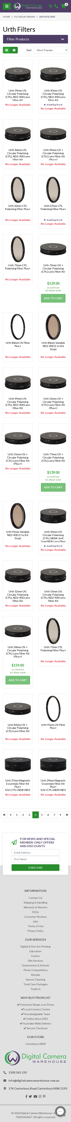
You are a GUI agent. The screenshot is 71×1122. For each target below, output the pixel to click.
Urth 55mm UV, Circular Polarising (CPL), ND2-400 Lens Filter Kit (53, 596)
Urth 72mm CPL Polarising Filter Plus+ (17, 267)
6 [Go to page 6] (48, 814)
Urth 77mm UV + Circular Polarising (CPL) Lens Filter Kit (53, 457)
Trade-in (35, 988)
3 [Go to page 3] (29, 814)
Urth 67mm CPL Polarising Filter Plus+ (53, 207)
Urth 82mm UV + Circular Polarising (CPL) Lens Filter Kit (18, 728)
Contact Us (35, 897)
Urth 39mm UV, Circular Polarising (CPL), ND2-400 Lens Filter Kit (17, 95)
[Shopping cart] (63, 6)
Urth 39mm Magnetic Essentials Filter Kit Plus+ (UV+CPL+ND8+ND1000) (53, 787)
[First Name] (35, 859)
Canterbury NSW (35, 1043)
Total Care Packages (35, 984)
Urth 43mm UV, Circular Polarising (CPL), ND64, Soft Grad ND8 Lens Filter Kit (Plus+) (53, 538)
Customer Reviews (35, 916)
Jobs (35, 921)
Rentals (35, 974)
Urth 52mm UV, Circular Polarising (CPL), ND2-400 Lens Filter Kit (17, 596)
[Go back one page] (11, 814)
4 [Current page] (35, 814)
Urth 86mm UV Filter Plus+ (18, 344)
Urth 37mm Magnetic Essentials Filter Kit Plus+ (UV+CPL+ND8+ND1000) (17, 787)
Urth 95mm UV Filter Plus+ (53, 726)
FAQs (35, 912)
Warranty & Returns (35, 907)
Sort (29, 50)
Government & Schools (35, 965)
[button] (35, 39)
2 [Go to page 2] (23, 814)
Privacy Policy (35, 930)
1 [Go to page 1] (17, 814)
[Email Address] (35, 852)
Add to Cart (53, 298)
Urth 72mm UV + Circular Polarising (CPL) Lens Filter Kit (53, 268)
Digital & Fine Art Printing (35, 946)
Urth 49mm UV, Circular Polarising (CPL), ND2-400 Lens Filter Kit (17, 403)
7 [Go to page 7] (54, 814)
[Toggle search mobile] (51, 6)
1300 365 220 (18, 1072)
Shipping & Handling (35, 902)
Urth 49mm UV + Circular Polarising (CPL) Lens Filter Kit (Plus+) (53, 154)
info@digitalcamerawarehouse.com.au (34, 1080)
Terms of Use (36, 926)
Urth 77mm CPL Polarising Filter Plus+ (53, 648)
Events (35, 955)
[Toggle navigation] (7, 6)
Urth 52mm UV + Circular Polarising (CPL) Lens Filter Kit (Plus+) (53, 403)
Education (35, 951)
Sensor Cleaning (35, 979)
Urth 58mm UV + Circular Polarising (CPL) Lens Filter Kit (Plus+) (18, 651)
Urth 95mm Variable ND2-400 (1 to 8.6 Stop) (17, 535)
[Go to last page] (4, 814)
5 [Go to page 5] (42, 814)
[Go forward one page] (60, 814)
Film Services (35, 960)
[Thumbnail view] (6, 50)
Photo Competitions (35, 970)
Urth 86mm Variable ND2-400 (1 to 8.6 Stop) (53, 346)
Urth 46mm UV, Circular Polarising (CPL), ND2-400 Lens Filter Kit (17, 154)
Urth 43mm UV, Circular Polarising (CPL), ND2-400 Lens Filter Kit (53, 95)
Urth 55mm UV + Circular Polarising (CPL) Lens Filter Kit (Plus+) (18, 459)
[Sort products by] (51, 50)
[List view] (14, 50)
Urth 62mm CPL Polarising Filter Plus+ (17, 207)
